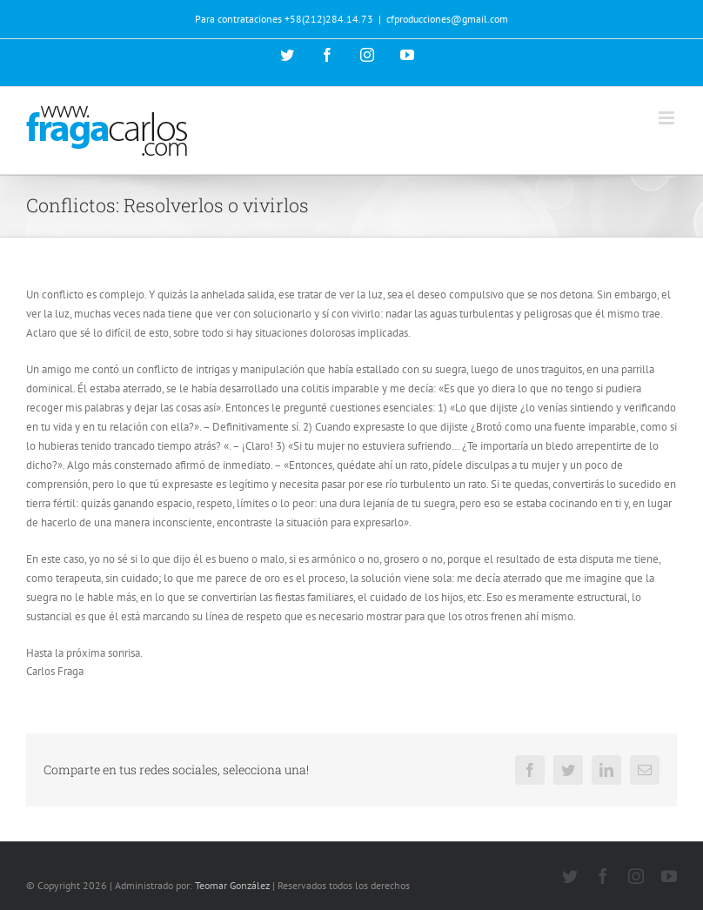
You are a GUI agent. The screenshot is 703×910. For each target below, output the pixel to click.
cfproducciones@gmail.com (447, 18)
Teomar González (232, 885)
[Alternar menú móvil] (668, 118)
